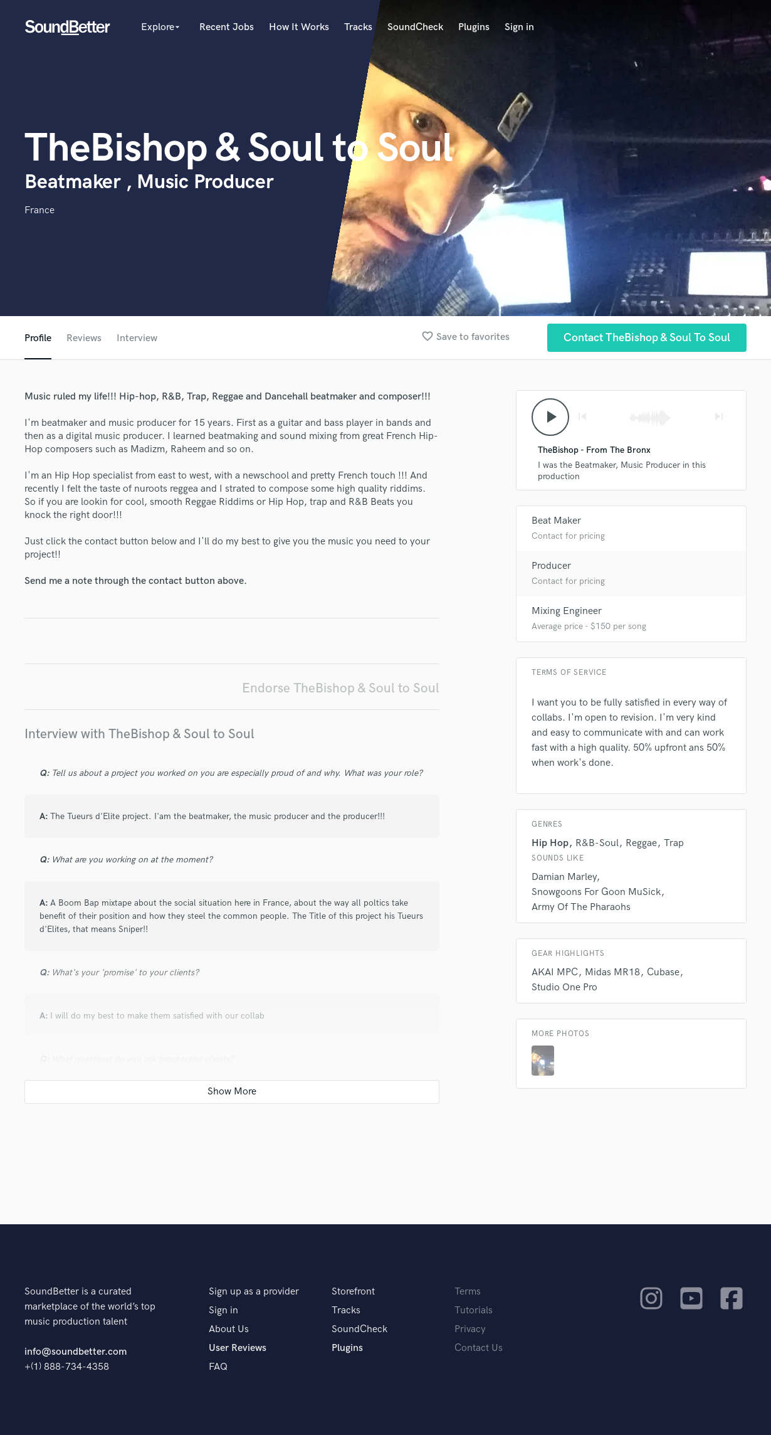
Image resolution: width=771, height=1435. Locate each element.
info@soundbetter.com (75, 1352)
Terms (467, 1292)
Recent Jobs (226, 27)
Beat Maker (556, 521)
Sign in (519, 27)
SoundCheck (415, 27)
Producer (551, 566)
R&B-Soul (597, 843)
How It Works (299, 27)
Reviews (84, 338)
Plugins (474, 27)
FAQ (218, 1367)
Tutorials (473, 1310)
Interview (137, 338)
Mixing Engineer (567, 611)
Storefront (353, 1292)
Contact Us (478, 1348)
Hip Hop (550, 843)
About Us (229, 1329)
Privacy (470, 1329)
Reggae (641, 843)
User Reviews (237, 1348)
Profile (37, 338)
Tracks (358, 27)
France (39, 210)
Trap (674, 843)
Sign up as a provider (254, 1292)
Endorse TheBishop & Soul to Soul (340, 688)
